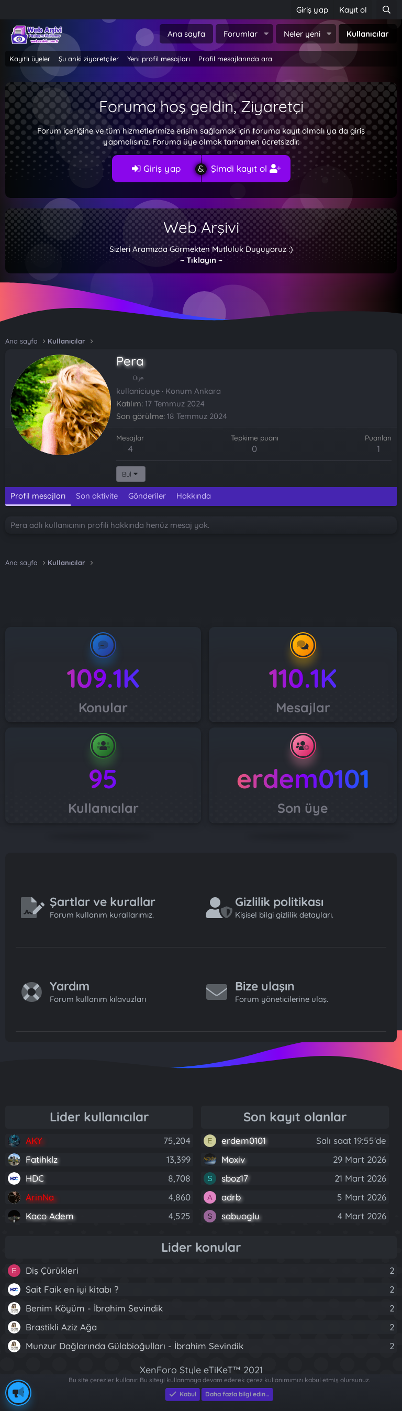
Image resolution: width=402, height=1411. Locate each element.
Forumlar (241, 34)
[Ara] (386, 9)
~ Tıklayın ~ (201, 260)
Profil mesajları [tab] (37, 496)
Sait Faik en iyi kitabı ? (72, 1289)
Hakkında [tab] (193, 496)
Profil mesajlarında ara (235, 58)
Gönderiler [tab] (147, 496)
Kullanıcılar (368, 34)
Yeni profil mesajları (158, 58)
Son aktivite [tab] (97, 496)
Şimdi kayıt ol (246, 168)
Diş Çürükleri (52, 1270)
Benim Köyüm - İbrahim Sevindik (94, 1308)
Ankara (207, 391)
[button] (266, 33)
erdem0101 (303, 778)
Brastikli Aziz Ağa (61, 1326)
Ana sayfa (186, 34)
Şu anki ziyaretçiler (89, 58)
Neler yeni (302, 34)
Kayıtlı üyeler (29, 58)
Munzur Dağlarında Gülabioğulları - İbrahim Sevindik (134, 1345)
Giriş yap (156, 168)
